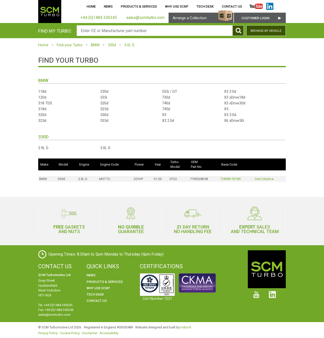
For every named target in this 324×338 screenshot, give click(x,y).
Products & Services (139, 6)
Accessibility (109, 333)
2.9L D (43, 148)
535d (104, 120)
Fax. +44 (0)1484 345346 (55, 310)
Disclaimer (89, 333)
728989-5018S (230, 179)
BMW (95, 45)
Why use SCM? (176, 6)
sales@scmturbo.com (54, 315)
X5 (226, 109)
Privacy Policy (48, 333)
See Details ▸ (264, 179)
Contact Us (232, 6)
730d (166, 97)
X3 (164, 114)
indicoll (185, 327)
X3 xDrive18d (234, 97)
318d (42, 109)
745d (166, 109)
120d (42, 97)
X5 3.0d (230, 114)
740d (166, 103)
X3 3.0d (230, 91)
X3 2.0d (168, 120)
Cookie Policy (70, 333)
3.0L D (129, 45)
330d (112, 45)
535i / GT (169, 91)
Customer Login (255, 18)
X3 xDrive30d (234, 103)
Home (91, 6)
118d (42, 91)
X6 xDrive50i (234, 120)
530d (104, 114)
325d (42, 120)
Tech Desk (205, 6)
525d (104, 109)
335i (103, 97)
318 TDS (45, 103)
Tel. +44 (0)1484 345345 (55, 305)
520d (104, 103)
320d (42, 114)
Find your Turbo (70, 45)
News (108, 6)
